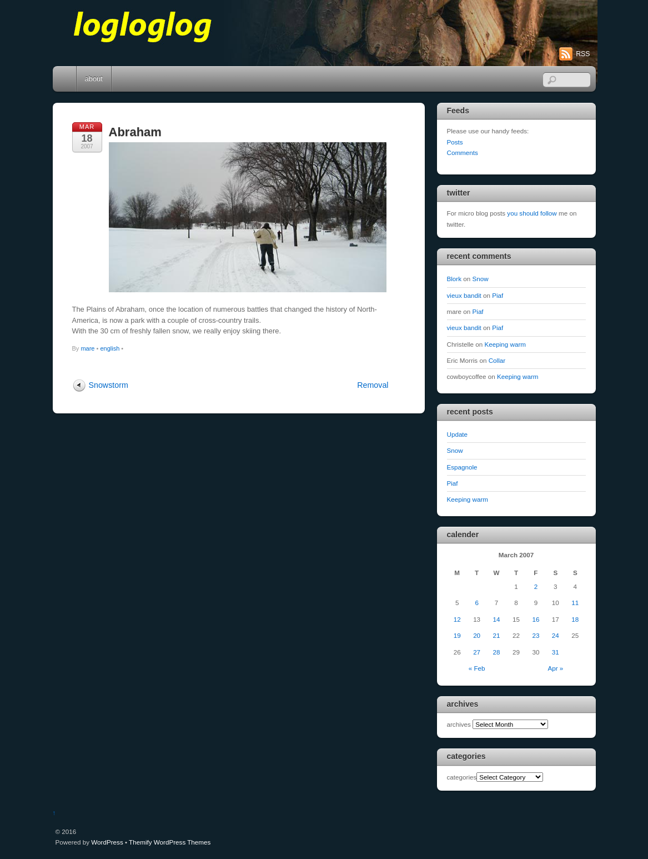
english (109, 348)
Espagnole (462, 467)
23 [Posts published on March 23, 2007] (535, 635)
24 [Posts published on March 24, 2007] (555, 635)
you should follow (531, 213)
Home (65, 79)
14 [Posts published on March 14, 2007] (496, 619)
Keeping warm (505, 344)
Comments (462, 152)
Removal (372, 385)
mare (87, 348)
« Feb (477, 668)
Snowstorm (108, 385)
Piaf (497, 295)
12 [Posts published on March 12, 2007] (457, 619)
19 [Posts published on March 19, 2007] (457, 635)
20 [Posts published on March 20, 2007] (476, 635)
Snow (481, 278)
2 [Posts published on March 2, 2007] (536, 586)
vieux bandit (464, 295)
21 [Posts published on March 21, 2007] (496, 635)
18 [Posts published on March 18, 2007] (575, 619)
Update (457, 434)
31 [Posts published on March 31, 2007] (555, 652)
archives (459, 724)
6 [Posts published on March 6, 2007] (476, 602)
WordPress (107, 842)
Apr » (555, 668)
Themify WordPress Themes (169, 842)
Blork (454, 278)
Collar (497, 360)
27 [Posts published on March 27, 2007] (476, 652)
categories (462, 777)
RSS (583, 54)
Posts (455, 142)
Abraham (135, 132)
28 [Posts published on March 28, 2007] (496, 652)
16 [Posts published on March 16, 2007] (535, 619)
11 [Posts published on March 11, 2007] (575, 602)
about (94, 78)
